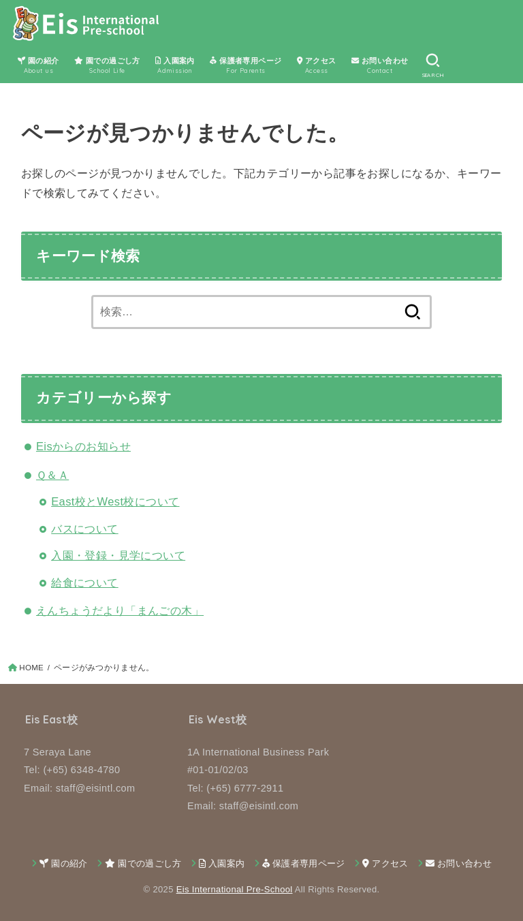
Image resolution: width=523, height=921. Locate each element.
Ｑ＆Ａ (52, 475)
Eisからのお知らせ (83, 446)
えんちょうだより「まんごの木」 (120, 610)
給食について (84, 582)
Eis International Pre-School (234, 889)
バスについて (84, 528)
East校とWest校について (115, 501)
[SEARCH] (432, 65)
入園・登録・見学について (118, 555)
